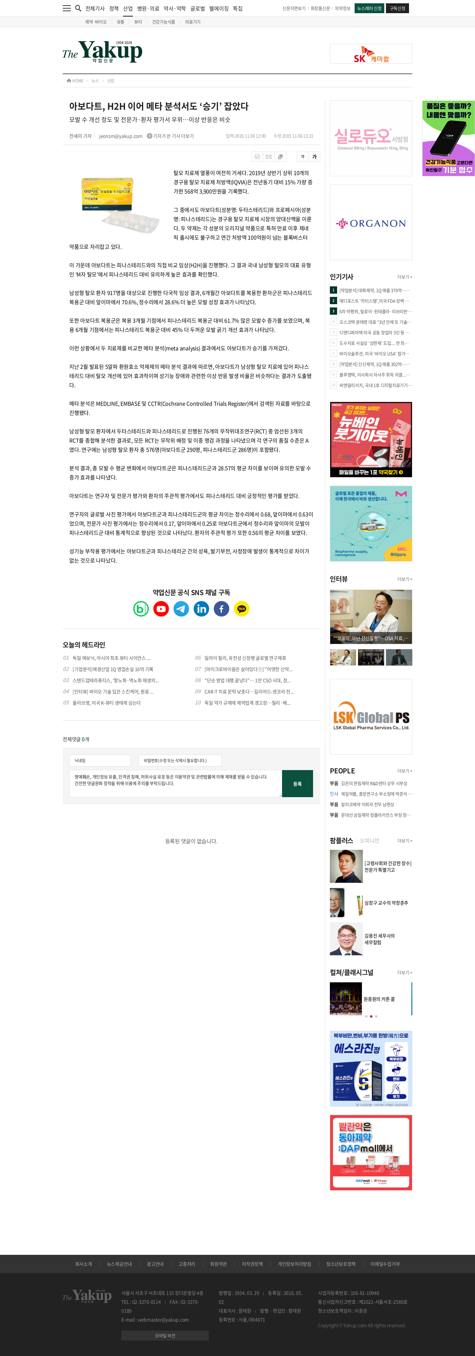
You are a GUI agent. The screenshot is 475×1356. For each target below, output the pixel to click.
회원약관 (218, 1263)
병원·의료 (148, 8)
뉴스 (95, 81)
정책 (114, 8)
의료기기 (193, 21)
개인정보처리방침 (294, 1263)
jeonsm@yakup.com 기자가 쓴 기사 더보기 (146, 135)
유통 (121, 21)
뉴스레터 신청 (369, 8)
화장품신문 (320, 8)
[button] (366, 1016)
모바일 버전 (165, 1335)
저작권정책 (252, 1263)
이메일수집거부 (385, 1263)
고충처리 (186, 1263)
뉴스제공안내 (119, 1263)
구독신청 (397, 8)
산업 (128, 10)
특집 (238, 8)
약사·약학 (175, 8)
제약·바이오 (96, 21)
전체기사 (95, 8)
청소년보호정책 (341, 1263)
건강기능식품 (163, 21)
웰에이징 (219, 8)
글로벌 (197, 8)
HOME (75, 81)
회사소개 (83, 1263)
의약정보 (342, 8)
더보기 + (404, 277)
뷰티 (138, 21)
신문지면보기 (294, 8)
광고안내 (155, 1263)
